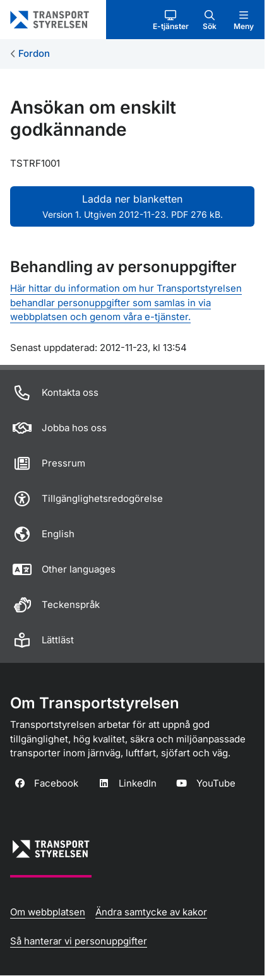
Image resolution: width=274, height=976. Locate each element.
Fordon (34, 53)
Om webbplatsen (47, 912)
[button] (171, 19)
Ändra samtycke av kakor (151, 912)
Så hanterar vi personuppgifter (78, 941)
